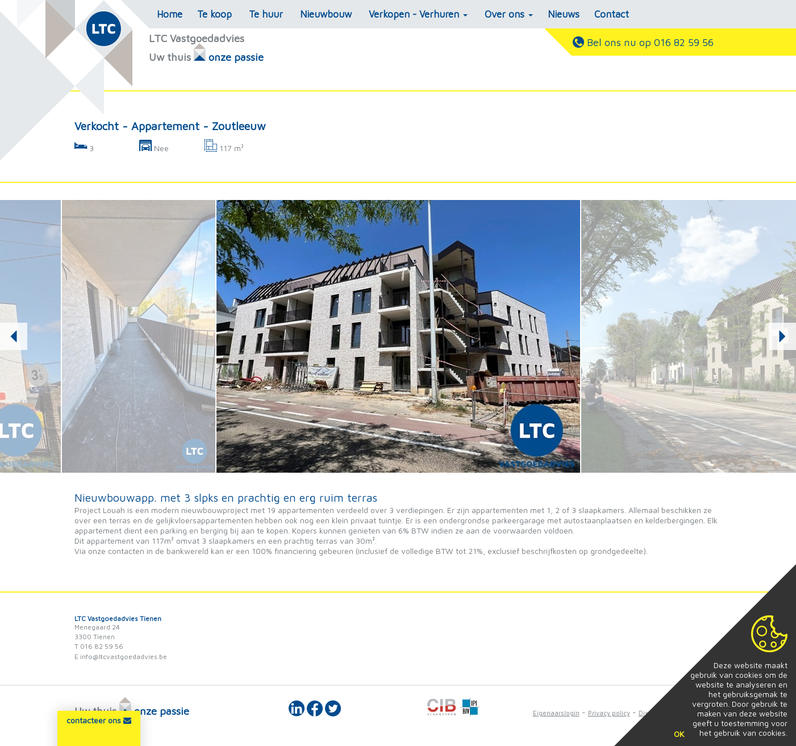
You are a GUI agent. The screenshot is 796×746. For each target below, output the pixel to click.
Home (169, 14)
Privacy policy (609, 712)
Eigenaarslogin (556, 712)
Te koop (214, 14)
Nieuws (564, 14)
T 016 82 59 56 (98, 646)
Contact (611, 14)
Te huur (266, 14)
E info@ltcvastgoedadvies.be (120, 656)
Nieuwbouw (326, 14)
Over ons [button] (509, 14)
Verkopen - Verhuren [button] (418, 14)
